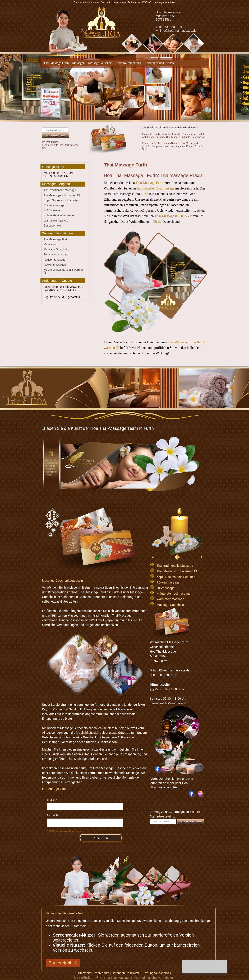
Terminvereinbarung (128, 63)
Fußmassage (52, 210)
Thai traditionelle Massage (60, 190)
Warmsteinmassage (56, 220)
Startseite (84, 973)
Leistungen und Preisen (159, 63)
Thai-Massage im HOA (171, 216)
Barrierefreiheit (63, 962)
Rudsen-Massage (54, 259)
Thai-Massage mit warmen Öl (62, 195)
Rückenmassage (54, 205)
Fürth (144, 194)
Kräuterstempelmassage (59, 215)
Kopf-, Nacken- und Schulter (61, 200)
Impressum (102, 973)
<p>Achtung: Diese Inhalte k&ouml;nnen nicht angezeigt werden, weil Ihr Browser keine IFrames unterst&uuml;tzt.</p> (85, 823)
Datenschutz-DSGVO (126, 973)
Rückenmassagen (55, 264)
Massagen (78, 63)
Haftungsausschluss (156, 973)
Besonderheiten (53, 225)
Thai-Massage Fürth (56, 63)
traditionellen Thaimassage (155, 188)
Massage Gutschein (100, 63)
